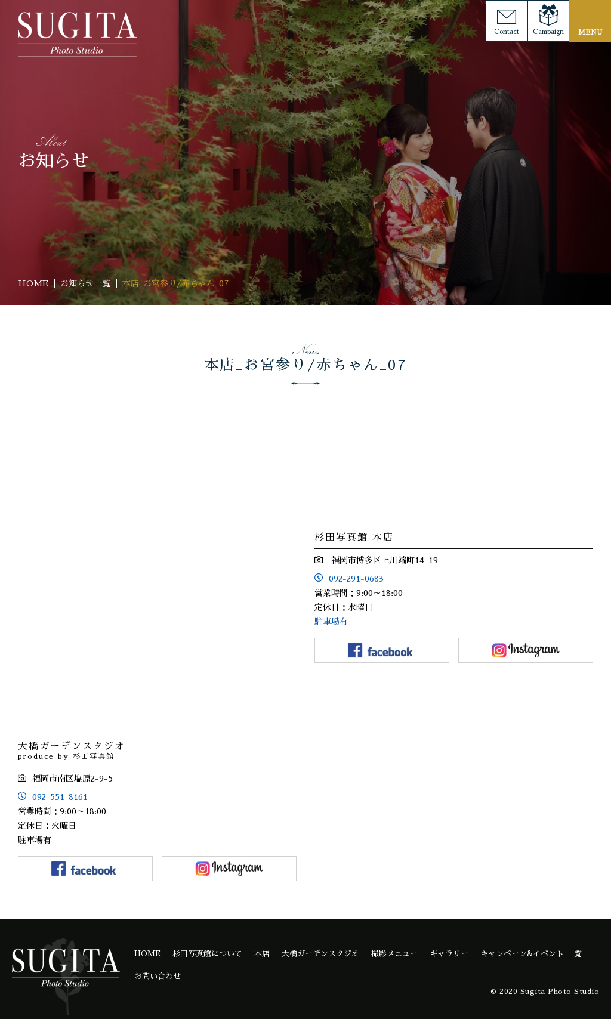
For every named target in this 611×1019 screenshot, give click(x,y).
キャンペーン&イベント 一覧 (531, 954)
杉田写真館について (207, 954)
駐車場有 (331, 621)
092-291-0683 (356, 579)
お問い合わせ (157, 976)
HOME (147, 954)
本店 (262, 954)
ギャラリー (449, 954)
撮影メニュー (394, 954)
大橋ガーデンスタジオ (320, 954)
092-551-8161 (60, 797)
